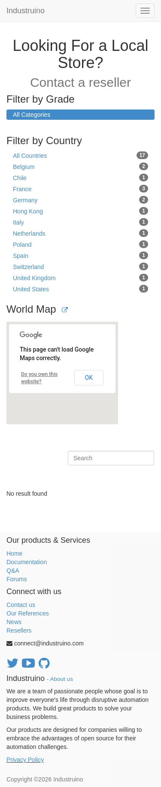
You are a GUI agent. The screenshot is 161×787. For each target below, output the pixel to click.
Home (14, 553)
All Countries (80, 155)
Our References (27, 613)
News (13, 621)
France (80, 188)
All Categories (31, 114)
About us (61, 679)
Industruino (25, 10)
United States (80, 289)
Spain (80, 255)
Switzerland (80, 266)
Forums (16, 579)
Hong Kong (80, 211)
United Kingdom (80, 277)
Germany (80, 200)
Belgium (80, 166)
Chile (80, 177)
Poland (80, 244)
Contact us (20, 604)
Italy (80, 222)
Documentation (26, 562)
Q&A (12, 570)
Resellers (18, 630)
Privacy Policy (25, 759)
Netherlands (80, 233)
